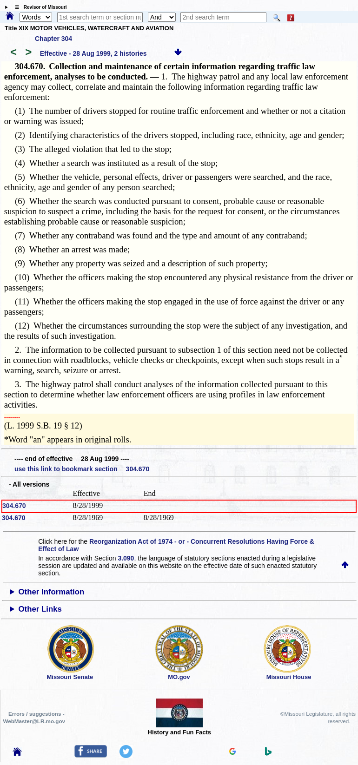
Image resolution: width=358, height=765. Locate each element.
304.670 (14, 505)
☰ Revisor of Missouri (38, 7)
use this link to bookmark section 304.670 (81, 469)
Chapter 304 (53, 38)
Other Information (52, 591)
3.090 (126, 558)
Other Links (40, 609)
